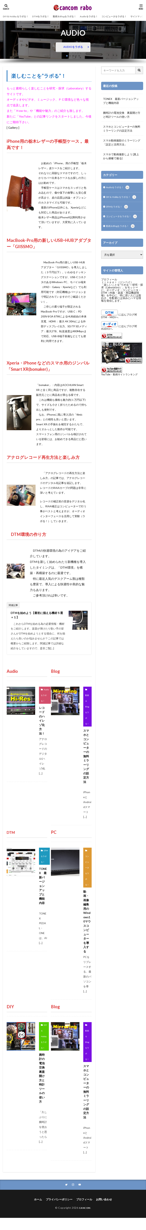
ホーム (38, 1211)
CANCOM (84, 1220)
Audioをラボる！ (101, 16)
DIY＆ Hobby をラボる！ (18, 16)
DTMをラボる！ (46, 16)
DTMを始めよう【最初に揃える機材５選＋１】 (37, 615)
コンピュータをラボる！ (130, 16)
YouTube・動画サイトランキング (119, 380)
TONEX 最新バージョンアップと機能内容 (42, 893)
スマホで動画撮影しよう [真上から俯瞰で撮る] (121, 156)
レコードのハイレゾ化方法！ (42, 721)
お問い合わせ (104, 1211)
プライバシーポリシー (59, 1211)
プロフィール (109, 285)
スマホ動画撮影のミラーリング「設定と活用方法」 (121, 142)
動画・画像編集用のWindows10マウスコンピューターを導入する (87, 927)
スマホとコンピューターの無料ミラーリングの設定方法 (86, 758)
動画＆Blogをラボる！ (73, 16)
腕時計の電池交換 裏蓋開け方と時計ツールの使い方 (43, 1088)
